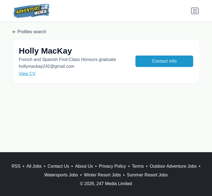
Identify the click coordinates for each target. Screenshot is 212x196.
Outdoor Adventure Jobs (173, 166)
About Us (84, 166)
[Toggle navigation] (195, 11)
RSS (16, 166)
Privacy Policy (112, 166)
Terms (138, 166)
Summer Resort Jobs (147, 175)
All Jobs (34, 166)
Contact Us (58, 166)
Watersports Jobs (61, 175)
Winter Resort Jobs (102, 175)
